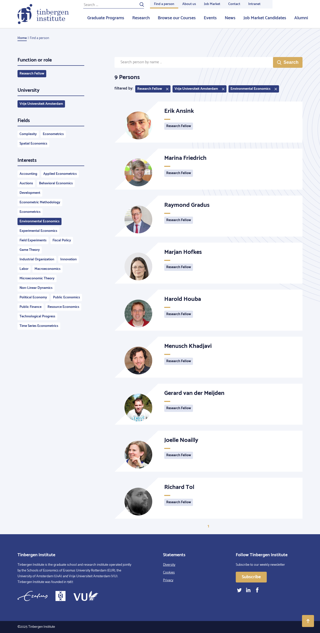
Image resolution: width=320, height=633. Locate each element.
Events (210, 18)
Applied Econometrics (60, 174)
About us (189, 4)
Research (141, 18)
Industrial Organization (37, 259)
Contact (234, 4)
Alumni (301, 18)
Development (30, 193)
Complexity (28, 134)
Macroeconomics (47, 269)
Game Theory (30, 250)
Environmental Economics (40, 221)
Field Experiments (33, 240)
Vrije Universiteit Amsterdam (41, 104)
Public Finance (31, 307)
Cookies (169, 572)
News (230, 18)
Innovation (68, 259)
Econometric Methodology (40, 202)
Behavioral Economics (56, 183)
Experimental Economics (38, 231)
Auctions (26, 183)
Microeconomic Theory (37, 278)
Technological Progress (37, 316)
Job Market (212, 4)
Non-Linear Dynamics (36, 288)
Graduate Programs (105, 18)
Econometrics (53, 134)
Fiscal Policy (61, 240)
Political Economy (33, 297)
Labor (24, 269)
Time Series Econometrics (39, 326)
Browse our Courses (177, 18)
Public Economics (66, 297)
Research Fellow (32, 74)
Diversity (169, 565)
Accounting (28, 174)
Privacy (168, 580)
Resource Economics (63, 307)
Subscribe (251, 577)
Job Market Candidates (265, 18)
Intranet (254, 4)
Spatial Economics (33, 144)
